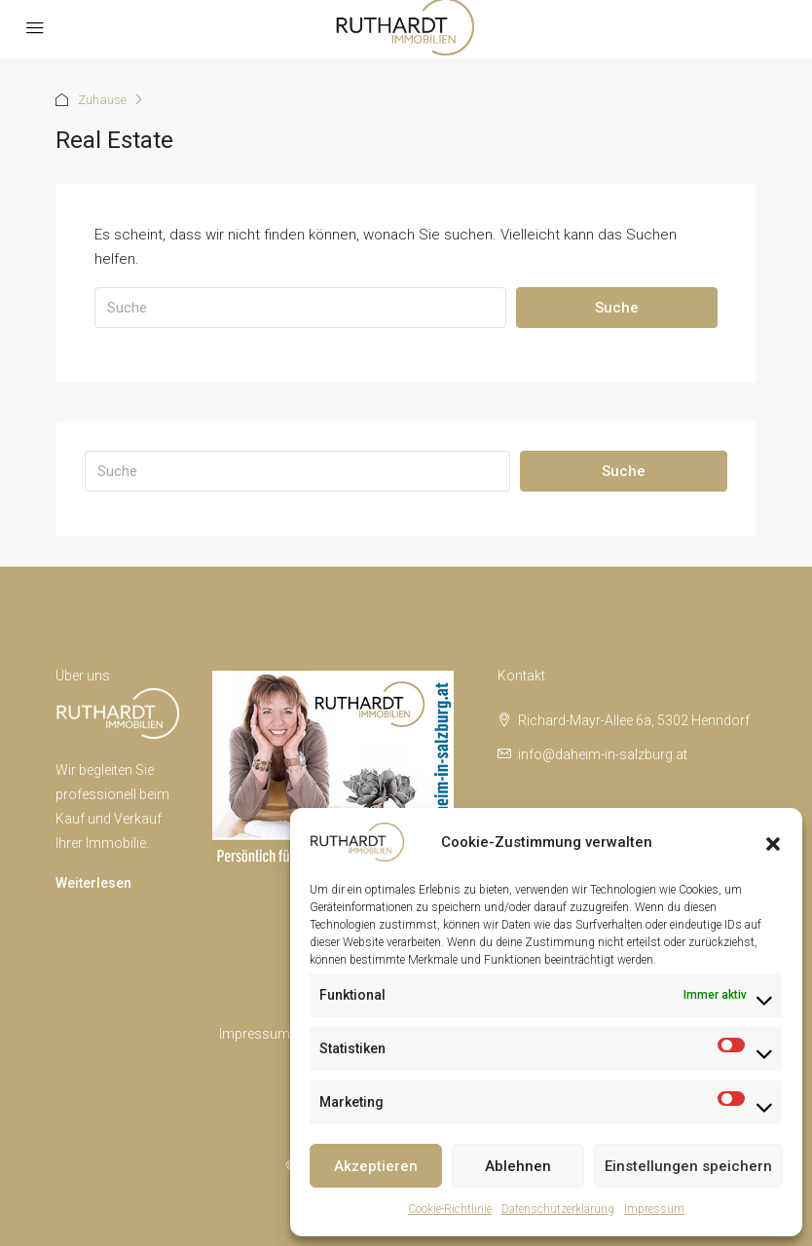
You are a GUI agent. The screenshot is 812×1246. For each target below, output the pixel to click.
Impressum (654, 1209)
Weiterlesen (93, 883)
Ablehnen (518, 1166)
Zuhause (102, 99)
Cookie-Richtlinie (450, 1209)
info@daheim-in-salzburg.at (602, 754)
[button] (773, 842)
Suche (617, 307)
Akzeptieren (376, 1166)
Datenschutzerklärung (557, 1209)
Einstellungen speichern (688, 1166)
